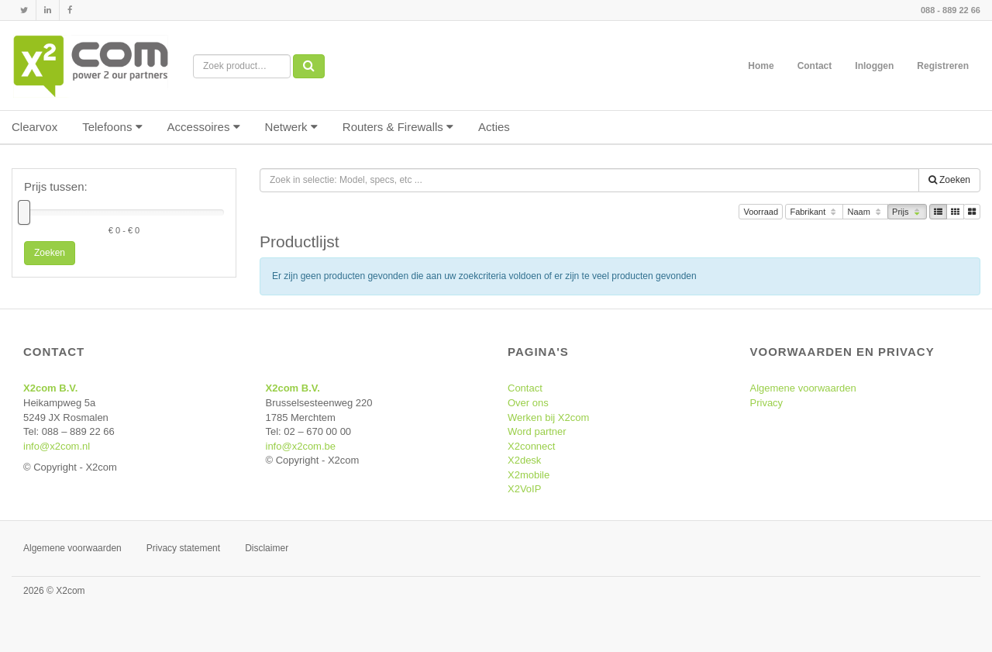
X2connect (531, 446)
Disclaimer (266, 548)
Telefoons (112, 126)
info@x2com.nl (56, 446)
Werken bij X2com (548, 417)
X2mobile (528, 475)
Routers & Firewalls (398, 126)
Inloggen (874, 65)
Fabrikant (814, 213)
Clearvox (34, 126)
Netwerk (291, 126)
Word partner (537, 431)
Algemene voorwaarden (803, 388)
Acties (494, 126)
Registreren (943, 65)
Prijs (907, 213)
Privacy (767, 403)
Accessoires (203, 126)
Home (760, 65)
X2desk (524, 460)
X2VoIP (524, 489)
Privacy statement (183, 548)
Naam (865, 213)
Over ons (528, 403)
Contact (814, 65)
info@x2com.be (301, 446)
